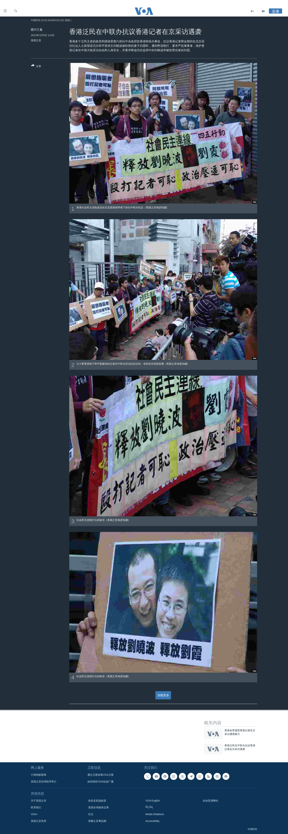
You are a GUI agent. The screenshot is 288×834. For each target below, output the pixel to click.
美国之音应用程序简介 (44, 781)
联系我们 (36, 807)
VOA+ (34, 814)
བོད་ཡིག (149, 807)
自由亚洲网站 (210, 800)
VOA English (152, 800)
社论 (90, 814)
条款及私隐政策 (97, 800)
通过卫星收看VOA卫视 (100, 774)
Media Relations (154, 814)
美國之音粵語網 (97, 821)
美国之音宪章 (38, 821)
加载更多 (163, 695)
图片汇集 (37, 29)
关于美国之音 (38, 800)
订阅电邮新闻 (38, 774)
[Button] (36, 66)
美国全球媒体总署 (98, 807)
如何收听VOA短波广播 (100, 781)
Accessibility (152, 821)
